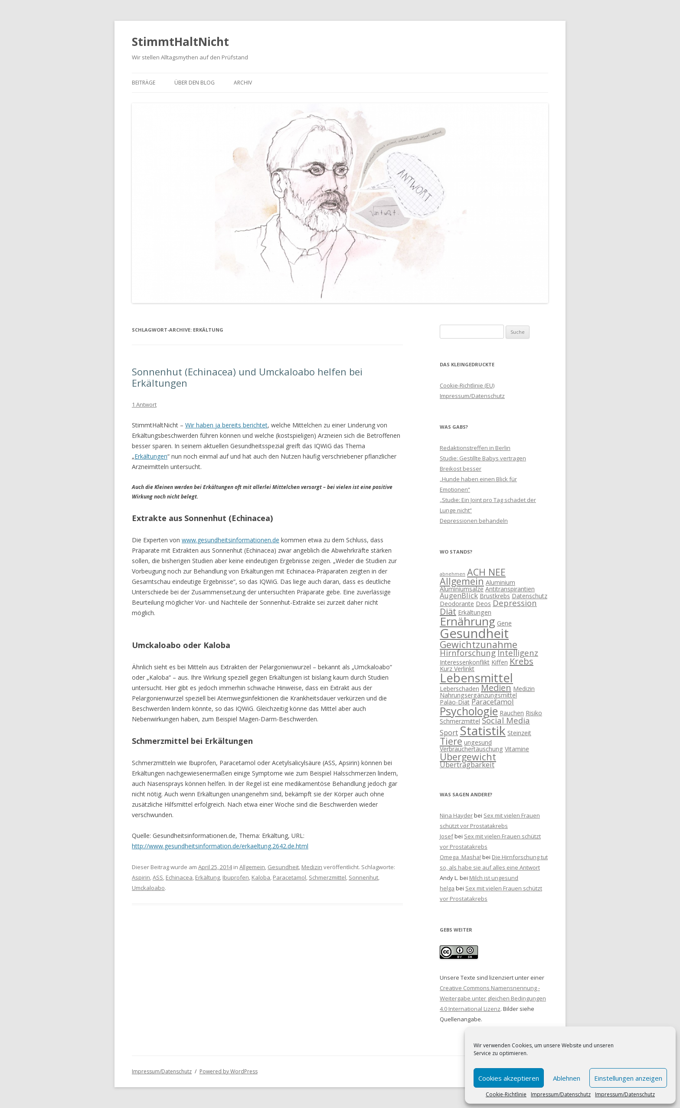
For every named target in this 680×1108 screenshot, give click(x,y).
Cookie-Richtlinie (506, 1094)
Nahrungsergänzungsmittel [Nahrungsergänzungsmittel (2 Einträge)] (478, 695)
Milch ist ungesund (493, 878)
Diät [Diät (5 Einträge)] (448, 611)
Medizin (311, 867)
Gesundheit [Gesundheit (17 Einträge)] (474, 633)
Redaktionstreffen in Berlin (475, 448)
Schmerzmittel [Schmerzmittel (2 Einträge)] (460, 721)
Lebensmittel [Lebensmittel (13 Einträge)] (476, 678)
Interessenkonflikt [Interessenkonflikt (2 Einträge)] (465, 662)
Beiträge (143, 82)
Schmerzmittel (327, 877)
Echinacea (179, 877)
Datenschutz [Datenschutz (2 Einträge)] (529, 596)
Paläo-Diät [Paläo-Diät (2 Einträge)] (455, 702)
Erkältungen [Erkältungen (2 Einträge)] (474, 612)
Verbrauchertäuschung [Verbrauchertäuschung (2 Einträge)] (471, 749)
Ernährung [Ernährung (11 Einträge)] (467, 621)
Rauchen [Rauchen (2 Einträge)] (512, 713)
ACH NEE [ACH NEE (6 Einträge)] (486, 572)
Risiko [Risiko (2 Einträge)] (534, 713)
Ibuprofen (235, 877)
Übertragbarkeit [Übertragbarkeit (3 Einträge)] (467, 764)
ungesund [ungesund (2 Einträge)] (478, 742)
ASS (158, 877)
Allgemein (252, 867)
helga (447, 888)
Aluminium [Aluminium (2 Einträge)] (500, 582)
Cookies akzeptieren (508, 1078)
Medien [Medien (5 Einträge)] (496, 688)
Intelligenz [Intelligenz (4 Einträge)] (517, 652)
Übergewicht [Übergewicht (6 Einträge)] (468, 756)
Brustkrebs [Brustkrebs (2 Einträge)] (495, 596)
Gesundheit (283, 867)
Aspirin (141, 877)
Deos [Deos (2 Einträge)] (483, 604)
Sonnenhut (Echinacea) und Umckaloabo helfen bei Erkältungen (247, 377)
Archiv (243, 82)
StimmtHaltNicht (180, 41)
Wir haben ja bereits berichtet (226, 425)
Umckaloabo (148, 888)
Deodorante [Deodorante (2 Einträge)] (457, 604)
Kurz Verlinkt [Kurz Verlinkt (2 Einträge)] (457, 669)
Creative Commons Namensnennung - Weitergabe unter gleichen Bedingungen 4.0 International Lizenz (493, 998)
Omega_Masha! (460, 857)
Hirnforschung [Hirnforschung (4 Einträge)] (468, 652)
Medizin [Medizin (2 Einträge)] (524, 688)
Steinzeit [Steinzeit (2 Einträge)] (519, 733)
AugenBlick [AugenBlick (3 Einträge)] (459, 595)
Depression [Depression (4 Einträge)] (515, 602)
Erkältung (207, 877)
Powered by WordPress (228, 1071)
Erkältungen (150, 456)
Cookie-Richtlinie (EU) (467, 385)
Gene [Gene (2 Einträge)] (504, 623)
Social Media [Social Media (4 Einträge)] (506, 720)
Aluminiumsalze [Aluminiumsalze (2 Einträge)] (462, 589)
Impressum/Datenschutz (561, 1094)
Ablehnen (566, 1078)
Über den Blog (194, 82)
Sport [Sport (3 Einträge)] (449, 732)
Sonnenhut (363, 877)
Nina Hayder (456, 815)
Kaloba (261, 877)
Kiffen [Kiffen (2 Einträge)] (499, 662)
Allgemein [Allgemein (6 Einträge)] (462, 581)
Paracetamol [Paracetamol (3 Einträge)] (492, 702)
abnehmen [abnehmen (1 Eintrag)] (452, 574)
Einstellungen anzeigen (628, 1078)
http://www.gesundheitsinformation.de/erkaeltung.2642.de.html (220, 846)
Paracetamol (289, 877)
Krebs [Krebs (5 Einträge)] (521, 661)
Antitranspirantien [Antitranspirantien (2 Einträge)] (510, 589)
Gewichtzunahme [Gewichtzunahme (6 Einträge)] (478, 644)
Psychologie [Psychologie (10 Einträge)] (469, 711)
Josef (446, 836)
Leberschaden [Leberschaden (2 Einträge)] (459, 688)
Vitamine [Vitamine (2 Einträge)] (517, 749)
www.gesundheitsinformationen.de (230, 540)
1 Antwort (144, 404)
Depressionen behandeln (474, 521)
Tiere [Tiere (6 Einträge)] (451, 741)
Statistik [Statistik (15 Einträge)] (483, 730)
